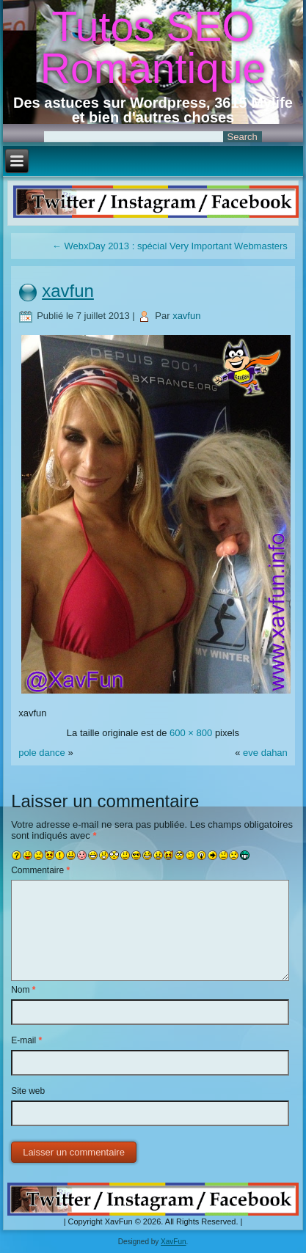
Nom (23, 990)
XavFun (173, 1242)
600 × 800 (191, 732)
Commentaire (40, 870)
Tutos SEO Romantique (153, 47)
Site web (28, 1091)
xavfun (68, 291)
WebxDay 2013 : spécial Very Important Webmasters (170, 245)
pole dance (41, 752)
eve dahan (265, 752)
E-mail (26, 1040)
